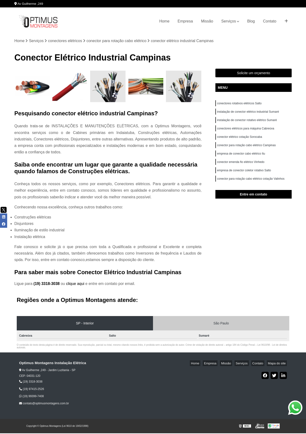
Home (164, 21)
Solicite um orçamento (253, 74)
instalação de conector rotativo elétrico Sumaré (247, 122)
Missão (207, 21)
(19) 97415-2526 (31, 389)
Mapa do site (278, 364)
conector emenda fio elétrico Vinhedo (241, 168)
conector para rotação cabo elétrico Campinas (246, 150)
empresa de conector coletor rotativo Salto (244, 177)
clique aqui (75, 284)
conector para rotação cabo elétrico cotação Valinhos (251, 186)
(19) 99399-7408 (31, 397)
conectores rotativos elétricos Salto (239, 104)
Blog (251, 21)
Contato (269, 21)
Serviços (228, 21)
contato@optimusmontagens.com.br (44, 404)
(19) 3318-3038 (47, 284)
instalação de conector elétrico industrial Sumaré (248, 113)
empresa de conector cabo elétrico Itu (241, 159)
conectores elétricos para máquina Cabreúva (245, 132)
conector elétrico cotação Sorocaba (239, 141)
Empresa (185, 21)
